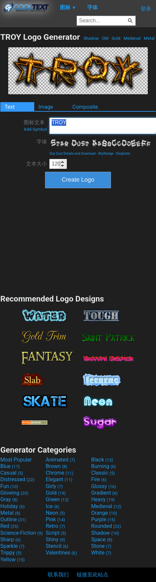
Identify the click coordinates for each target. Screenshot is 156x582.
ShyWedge (106, 153)
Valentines (61, 552)
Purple (103, 519)
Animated (60, 460)
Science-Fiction (21, 533)
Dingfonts (123, 153)
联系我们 (58, 574)
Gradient (104, 493)
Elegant (59, 479)
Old (105, 38)
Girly (54, 486)
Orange (104, 513)
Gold (116, 38)
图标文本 (35, 125)
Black (102, 460)
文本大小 (36, 164)
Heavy (103, 499)
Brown (56, 466)
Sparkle (12, 546)
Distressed (17, 479)
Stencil (57, 546)
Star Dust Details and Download (72, 153)
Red (9, 526)
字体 (42, 142)
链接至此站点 (92, 574)
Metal (149, 38)
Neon (55, 513)
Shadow (91, 38)
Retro (55, 526)
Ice (52, 506)
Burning (103, 466)
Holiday (12, 506)
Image (46, 107)
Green (57, 499)
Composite (85, 107)
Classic (103, 473)
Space (101, 539)
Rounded (106, 526)
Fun (9, 486)
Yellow (12, 559)
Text (9, 107)
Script (56, 533)
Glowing (14, 493)
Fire (99, 479)
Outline (13, 519)
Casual (11, 473)
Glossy (103, 486)
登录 (146, 9)
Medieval (132, 38)
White (101, 552)
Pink (55, 519)
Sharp (10, 539)
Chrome (59, 473)
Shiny (55, 539)
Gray (8, 499)
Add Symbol (35, 129)
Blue (10, 466)
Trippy (10, 552)
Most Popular (16, 460)
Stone (101, 546)
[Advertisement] (78, 240)
